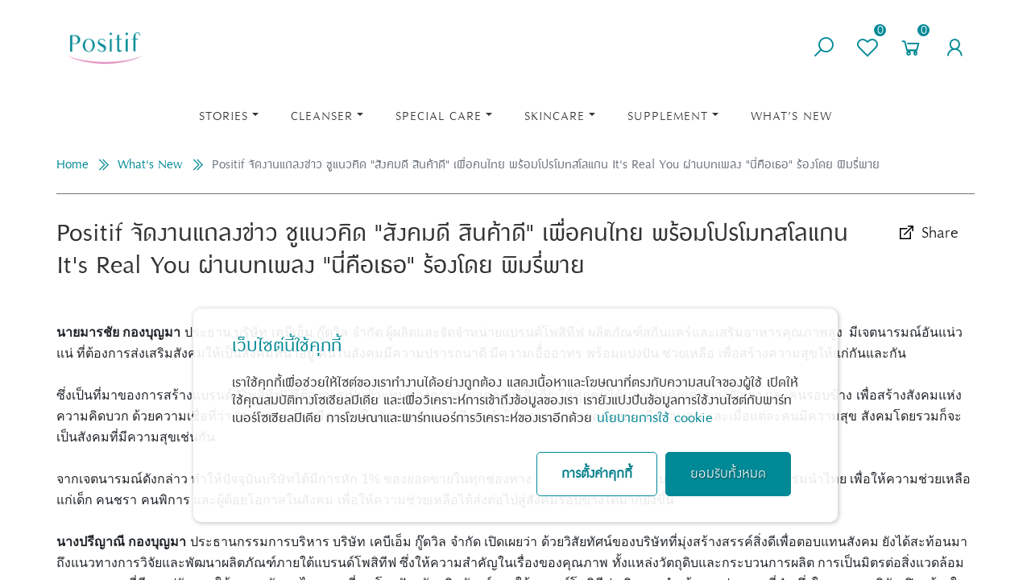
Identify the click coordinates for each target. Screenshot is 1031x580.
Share (927, 233)
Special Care (438, 116)
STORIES (223, 116)
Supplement (667, 116)
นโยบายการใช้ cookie (654, 418)
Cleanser (322, 116)
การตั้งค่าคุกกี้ (596, 474)
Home (72, 164)
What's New (150, 164)
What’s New (791, 116)
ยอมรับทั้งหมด (728, 474)
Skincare (554, 116)
